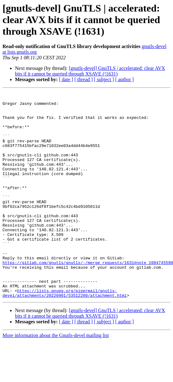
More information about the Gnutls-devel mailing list (55, 376)
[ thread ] (83, 79)
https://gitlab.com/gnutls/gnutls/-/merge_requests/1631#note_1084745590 (87, 297)
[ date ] (66, 79)
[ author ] (124, 79)
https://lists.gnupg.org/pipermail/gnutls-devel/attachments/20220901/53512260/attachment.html (64, 333)
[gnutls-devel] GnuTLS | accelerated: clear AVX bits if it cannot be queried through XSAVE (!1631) (90, 71)
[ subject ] (104, 79)
